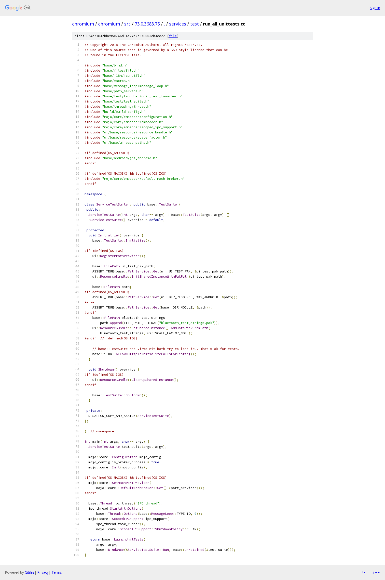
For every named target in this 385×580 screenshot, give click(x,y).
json (376, 572)
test (194, 24)
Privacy (43, 572)
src (127, 24)
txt (364, 572)
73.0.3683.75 (147, 24)
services (177, 24)
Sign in (375, 7)
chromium (83, 24)
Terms (57, 572)
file (173, 36)
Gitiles (29, 572)
